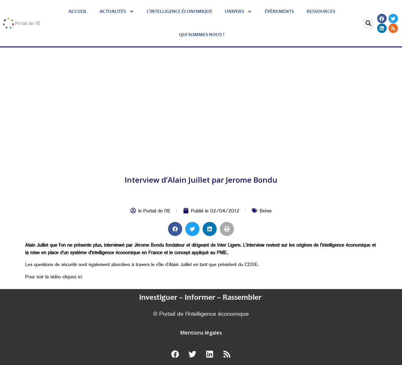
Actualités (117, 11)
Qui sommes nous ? (202, 34)
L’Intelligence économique (179, 11)
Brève (266, 212)
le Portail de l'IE (154, 212)
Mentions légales (201, 332)
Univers (238, 11)
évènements (279, 11)
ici (80, 277)
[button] (368, 23)
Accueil (77, 11)
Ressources (321, 11)
